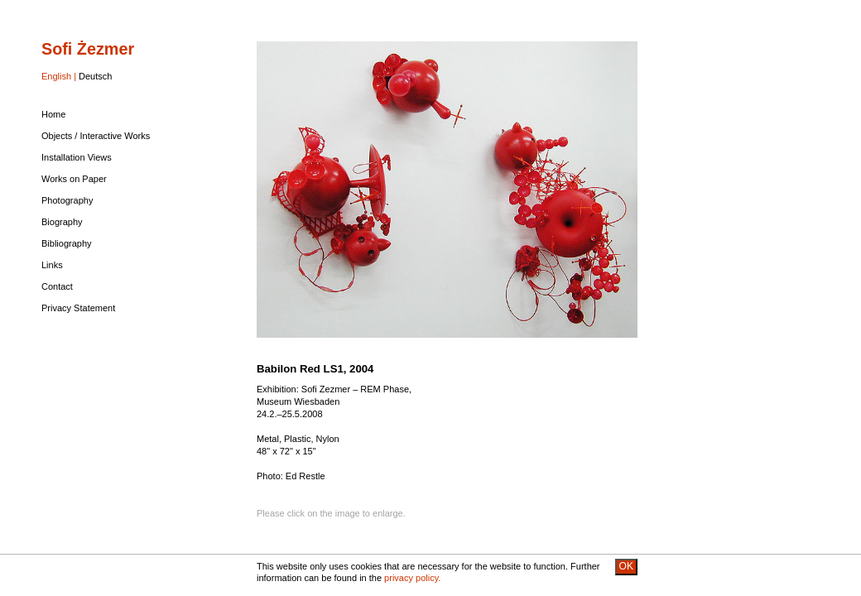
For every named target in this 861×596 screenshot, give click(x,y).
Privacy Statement (78, 308)
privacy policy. (412, 578)
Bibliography (66, 243)
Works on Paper (74, 179)
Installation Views (76, 157)
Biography (62, 222)
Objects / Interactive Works (95, 136)
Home (53, 114)
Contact (57, 286)
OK (626, 566)
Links (52, 265)
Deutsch (95, 76)
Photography (67, 200)
